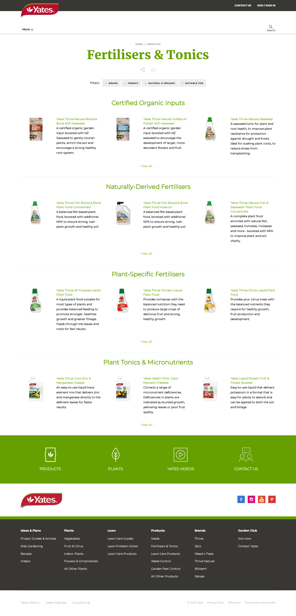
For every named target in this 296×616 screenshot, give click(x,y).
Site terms (234, 602)
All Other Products (164, 576)
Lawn (112, 530)
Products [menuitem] (72, 29)
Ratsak (199, 576)
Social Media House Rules (260, 602)
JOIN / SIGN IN (266, 5)
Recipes (26, 554)
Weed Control (161, 561)
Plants (69, 530)
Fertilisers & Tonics (164, 546)
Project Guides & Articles (38, 538)
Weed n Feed (204, 554)
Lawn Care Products (122, 554)
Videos (25, 561)
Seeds (155, 538)
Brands (200, 530)
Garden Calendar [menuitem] (190, 29)
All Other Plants (75, 569)
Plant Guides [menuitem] (99, 29)
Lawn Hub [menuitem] (127, 29)
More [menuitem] (211, 29)
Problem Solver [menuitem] (157, 29)
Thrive (199, 538)
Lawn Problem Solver (123, 546)
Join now (244, 538)
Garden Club (247, 530)
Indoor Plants (73, 554)
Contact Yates (248, 546)
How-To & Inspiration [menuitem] (39, 29)
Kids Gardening (32, 546)
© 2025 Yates (195, 602)
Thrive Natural (205, 561)
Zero (198, 546)
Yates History (30, 603)
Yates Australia (55, 603)
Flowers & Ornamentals (81, 561)
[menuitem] (266, 5)
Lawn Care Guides (120, 538)
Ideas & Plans (31, 530)
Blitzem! (201, 569)
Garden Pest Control (165, 569)
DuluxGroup (81, 603)
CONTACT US (243, 5)
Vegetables (72, 538)
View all (148, 166)
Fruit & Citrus (73, 546)
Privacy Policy (215, 602)
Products (158, 530)
